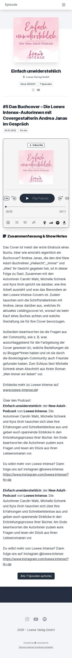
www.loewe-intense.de (20, 390)
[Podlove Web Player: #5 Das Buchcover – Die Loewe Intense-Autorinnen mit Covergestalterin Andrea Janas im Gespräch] (36, 183)
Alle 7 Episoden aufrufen (36, 575)
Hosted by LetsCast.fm (36, 643)
